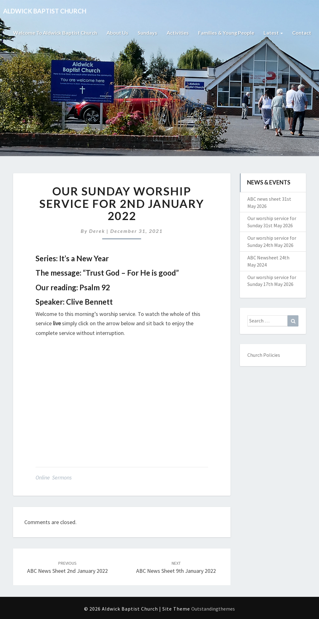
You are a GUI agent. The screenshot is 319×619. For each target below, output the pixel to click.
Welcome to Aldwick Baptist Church (55, 33)
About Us (117, 33)
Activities (178, 33)
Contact (301, 33)
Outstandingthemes (213, 609)
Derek (97, 231)
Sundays (147, 33)
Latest (273, 33)
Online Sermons (54, 477)
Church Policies (263, 355)
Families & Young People (226, 33)
